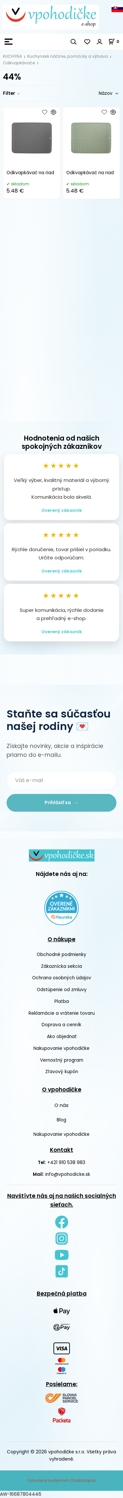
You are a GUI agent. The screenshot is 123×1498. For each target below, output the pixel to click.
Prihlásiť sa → (61, 803)
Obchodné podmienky (61, 954)
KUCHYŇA (12, 56)
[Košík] (115, 41)
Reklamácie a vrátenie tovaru (62, 1013)
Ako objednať (61, 1036)
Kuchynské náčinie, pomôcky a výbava (67, 56)
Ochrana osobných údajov (61, 978)
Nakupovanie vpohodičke (61, 1048)
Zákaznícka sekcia (61, 966)
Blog (61, 1120)
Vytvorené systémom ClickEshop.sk (62, 1480)
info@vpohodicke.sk (67, 1174)
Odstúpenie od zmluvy (62, 990)
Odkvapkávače (19, 63)
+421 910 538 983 (66, 1162)
